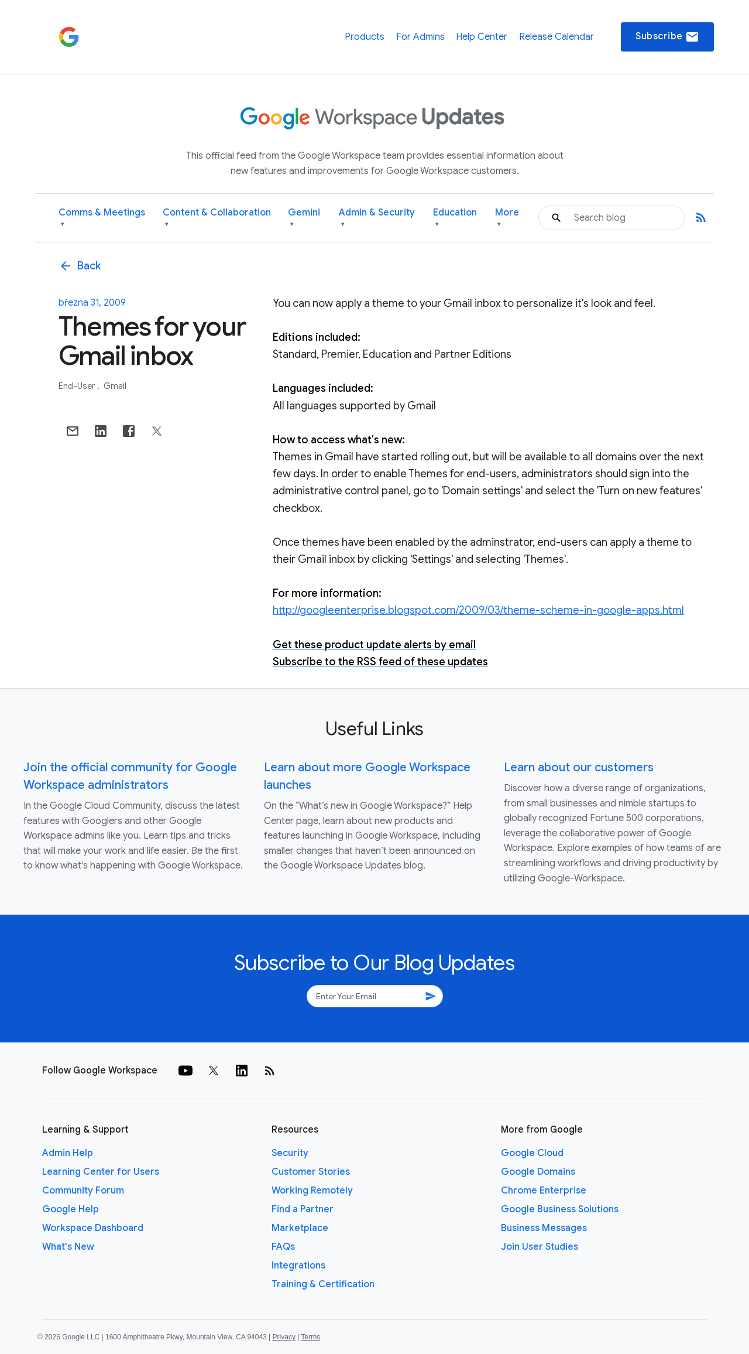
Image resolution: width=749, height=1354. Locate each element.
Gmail (115, 386)
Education (455, 218)
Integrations (298, 1265)
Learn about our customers (579, 767)
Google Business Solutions (560, 1209)
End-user (78, 386)
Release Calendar (556, 37)
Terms (310, 1337)
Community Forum (83, 1190)
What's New (68, 1247)
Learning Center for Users (100, 1172)
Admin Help (67, 1153)
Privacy (284, 1337)
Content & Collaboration (217, 218)
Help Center (481, 37)
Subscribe (667, 37)
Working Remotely (312, 1190)
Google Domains (538, 1172)
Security (290, 1153)
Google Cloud (532, 1153)
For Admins (420, 37)
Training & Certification (323, 1284)
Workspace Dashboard (92, 1228)
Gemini (304, 218)
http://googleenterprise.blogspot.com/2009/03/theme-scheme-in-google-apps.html (478, 610)
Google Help (70, 1209)
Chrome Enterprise (543, 1190)
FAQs (283, 1247)
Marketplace (300, 1228)
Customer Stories (311, 1172)
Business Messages (544, 1228)
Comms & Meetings (102, 218)
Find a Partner (303, 1209)
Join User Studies (539, 1247)
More (507, 218)
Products (364, 37)
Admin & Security (377, 218)
